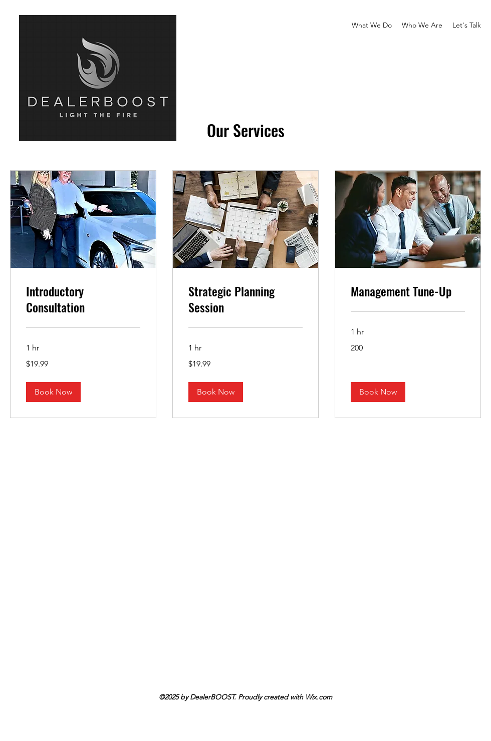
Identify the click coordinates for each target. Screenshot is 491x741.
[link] (83, 299)
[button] (53, 392)
